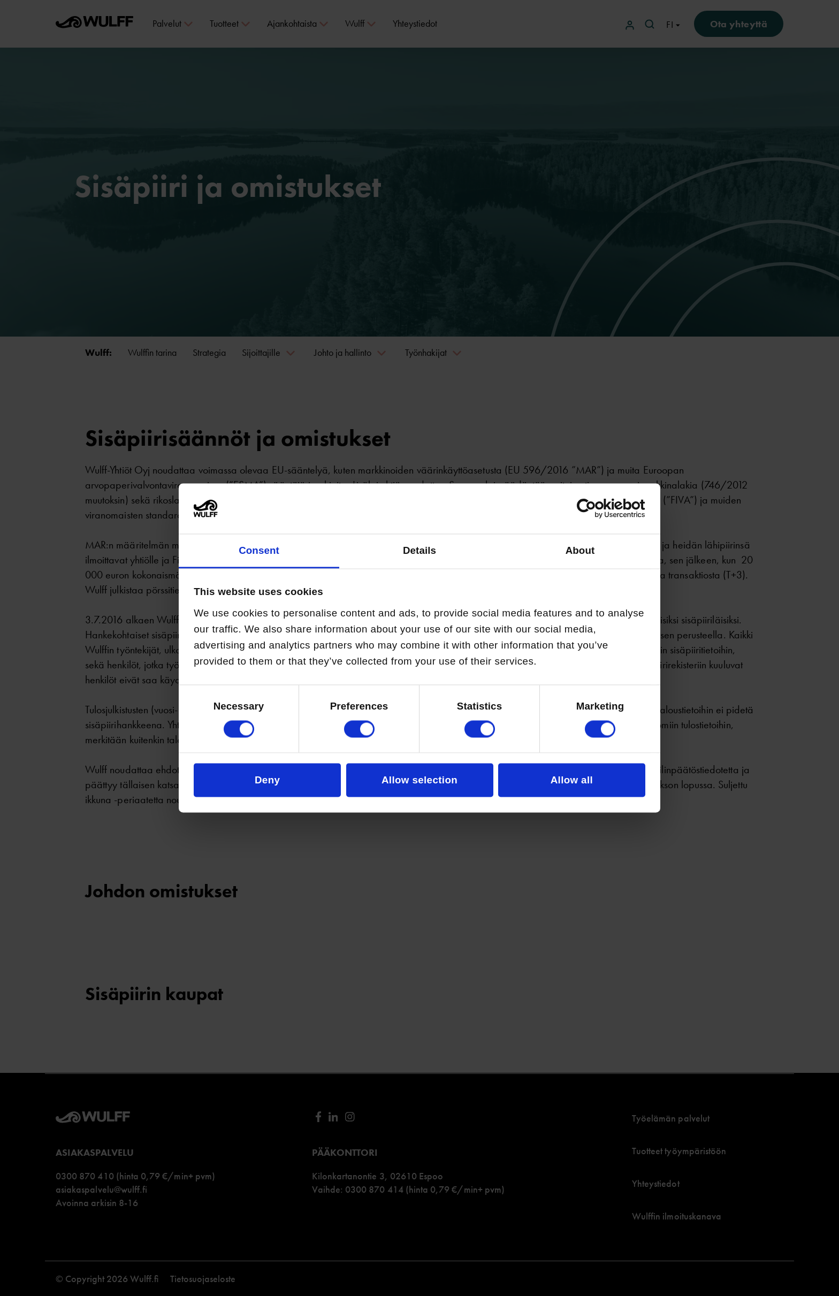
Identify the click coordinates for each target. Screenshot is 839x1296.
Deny (267, 780)
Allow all (572, 780)
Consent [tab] (259, 550)
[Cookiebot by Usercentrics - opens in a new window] (598, 509)
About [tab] (580, 550)
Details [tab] (419, 550)
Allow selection (419, 780)
